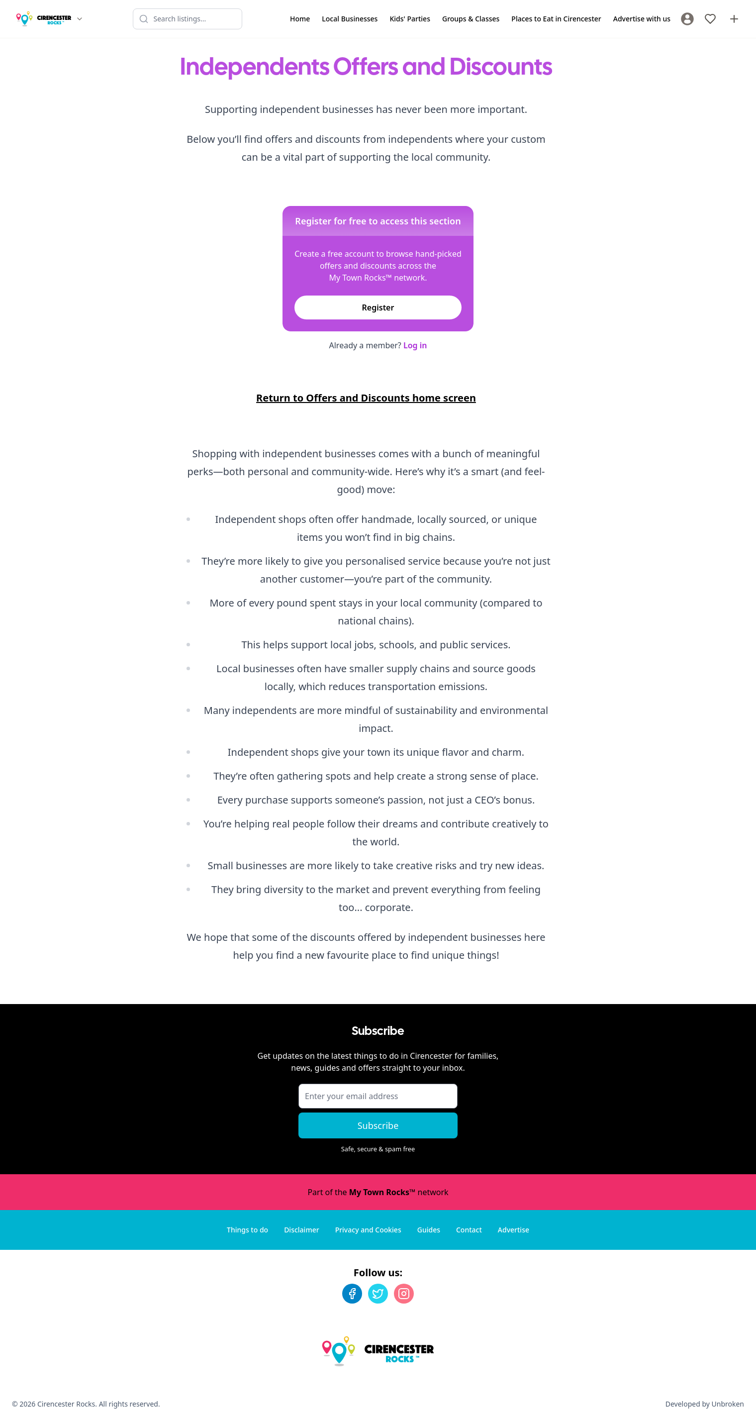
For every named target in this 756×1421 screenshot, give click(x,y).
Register (378, 307)
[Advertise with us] (734, 19)
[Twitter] (378, 1294)
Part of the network (377, 1192)
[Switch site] (80, 19)
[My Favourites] (710, 19)
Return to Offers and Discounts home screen (366, 398)
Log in (415, 345)
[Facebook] (352, 1294)
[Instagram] (404, 1294)
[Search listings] (187, 18)
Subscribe (378, 1125)
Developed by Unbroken (704, 1404)
